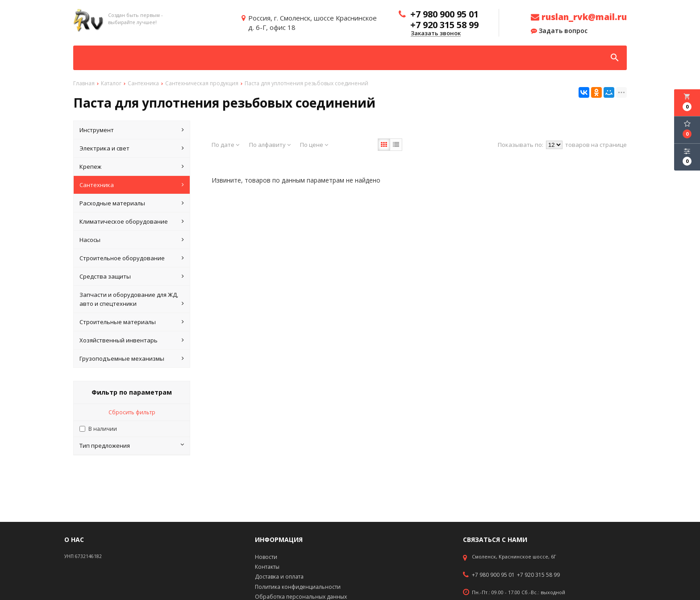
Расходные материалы (131, 203)
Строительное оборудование (131, 258)
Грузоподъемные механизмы (131, 358)
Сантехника (131, 184)
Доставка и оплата (279, 576)
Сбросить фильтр (131, 412)
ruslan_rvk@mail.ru (579, 17)
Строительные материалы (131, 321)
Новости (266, 557)
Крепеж (131, 166)
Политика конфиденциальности (298, 587)
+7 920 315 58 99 (538, 575)
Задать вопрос (559, 31)
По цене (314, 145)
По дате (225, 145)
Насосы (131, 239)
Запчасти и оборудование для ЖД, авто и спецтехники (131, 299)
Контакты (267, 567)
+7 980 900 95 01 (493, 575)
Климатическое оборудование (131, 221)
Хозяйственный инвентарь (131, 340)
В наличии (102, 428)
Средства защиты (131, 276)
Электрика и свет (131, 148)
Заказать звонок (436, 33)
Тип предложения (131, 446)
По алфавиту (270, 145)
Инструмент (131, 129)
